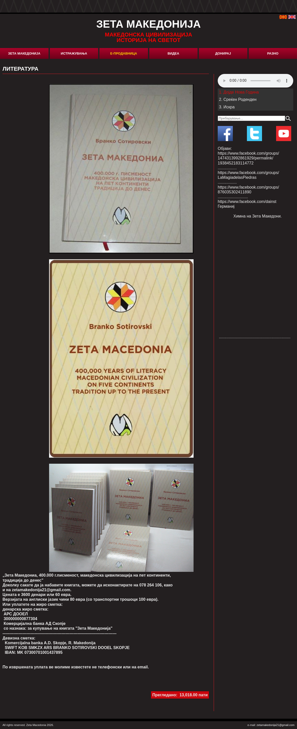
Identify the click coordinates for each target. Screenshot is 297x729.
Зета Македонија (24, 53)
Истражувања (74, 53)
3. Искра (227, 107)
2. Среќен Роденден (237, 99)
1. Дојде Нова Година (239, 92)
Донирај (223, 53)
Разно (272, 53)
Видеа (173, 53)
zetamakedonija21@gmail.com (275, 724)
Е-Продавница (123, 53)
